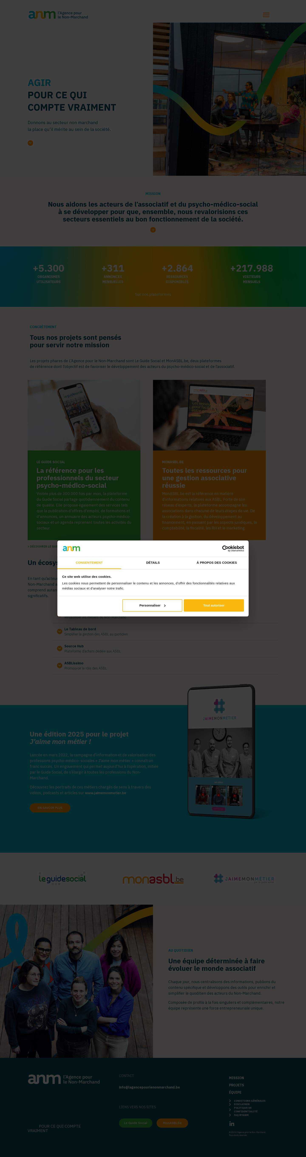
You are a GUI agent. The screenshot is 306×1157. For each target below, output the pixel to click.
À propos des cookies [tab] (217, 562)
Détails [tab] (153, 562)
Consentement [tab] (89, 562)
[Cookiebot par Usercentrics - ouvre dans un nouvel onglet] (225, 548)
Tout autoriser (214, 605)
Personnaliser (152, 605)
